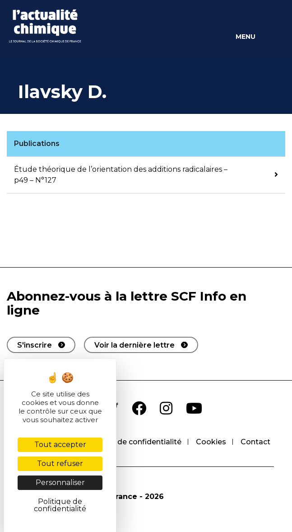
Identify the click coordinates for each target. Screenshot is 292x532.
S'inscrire (34, 345)
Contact (255, 442)
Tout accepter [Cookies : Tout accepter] (60, 444)
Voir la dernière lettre (134, 345)
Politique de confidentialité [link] (60, 505)
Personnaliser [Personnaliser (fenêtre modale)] (60, 482)
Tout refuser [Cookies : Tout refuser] (60, 463)
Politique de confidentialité (132, 442)
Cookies (211, 442)
